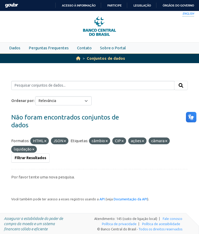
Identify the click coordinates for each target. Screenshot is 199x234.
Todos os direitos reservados (160, 229)
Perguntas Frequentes (49, 48)
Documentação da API (130, 199)
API (102, 199)
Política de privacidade (119, 224)
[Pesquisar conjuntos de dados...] (92, 85)
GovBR (11, 5)
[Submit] (181, 85)
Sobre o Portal (113, 48)
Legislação (142, 5)
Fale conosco (172, 218)
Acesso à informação (79, 5)
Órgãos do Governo (178, 5)
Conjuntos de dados (106, 58)
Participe (114, 5)
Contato (84, 48)
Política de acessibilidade (161, 224)
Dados (14, 48)
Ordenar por (22, 101)
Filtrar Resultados (30, 158)
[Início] (78, 58)
